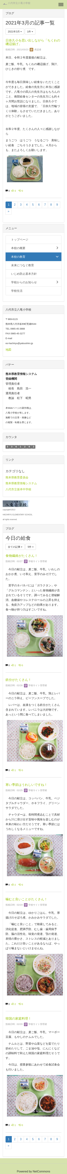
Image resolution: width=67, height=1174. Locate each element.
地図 (8, 349)
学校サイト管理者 (35, 561)
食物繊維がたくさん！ (22, 555)
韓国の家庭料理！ (18, 1018)
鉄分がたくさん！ (18, 680)
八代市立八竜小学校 (19, 3)
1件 (30, 31)
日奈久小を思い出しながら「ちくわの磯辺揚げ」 (33, 42)
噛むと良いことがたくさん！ (26, 899)
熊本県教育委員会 (17, 477)
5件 (31, 546)
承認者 (35, 49)
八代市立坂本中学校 (18, 489)
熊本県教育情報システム (21, 483)
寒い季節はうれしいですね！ (26, 785)
